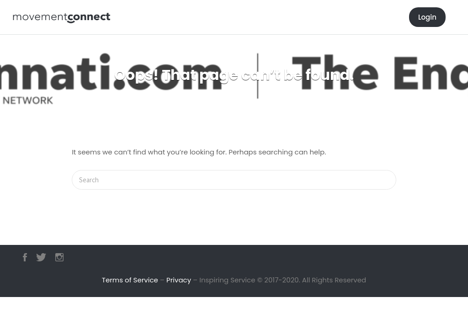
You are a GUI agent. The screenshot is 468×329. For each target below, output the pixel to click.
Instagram (59, 257)
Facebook (25, 257)
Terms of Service (130, 280)
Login (427, 17)
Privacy (178, 280)
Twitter (41, 257)
